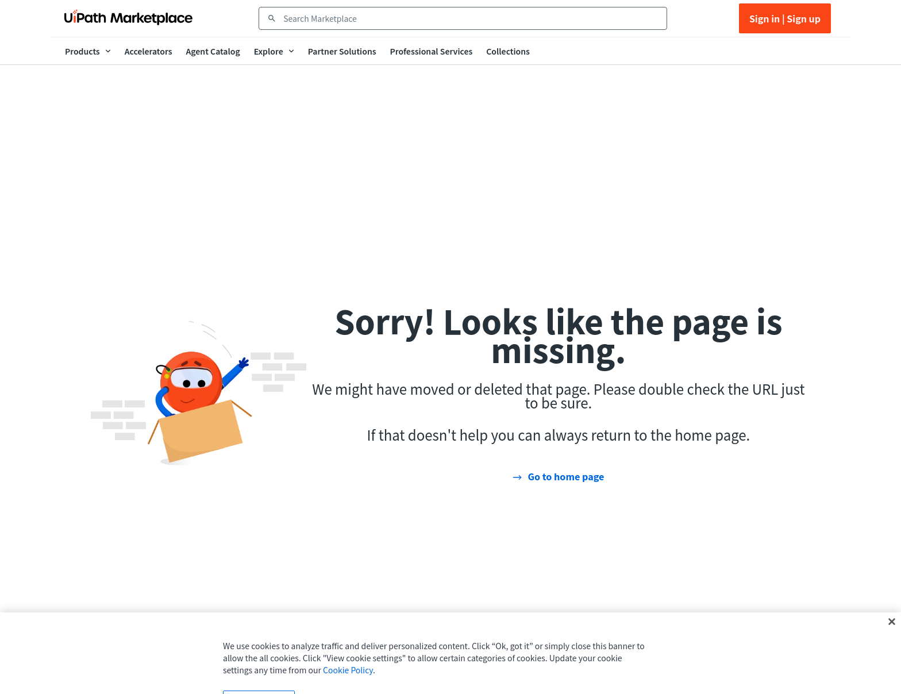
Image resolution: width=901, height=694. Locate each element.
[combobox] (471, 18)
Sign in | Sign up (785, 18)
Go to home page (565, 476)
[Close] (891, 630)
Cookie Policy (348, 678)
